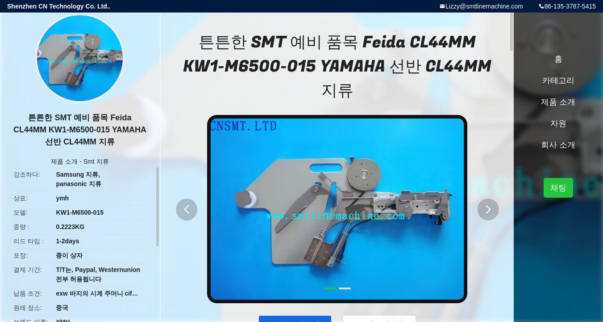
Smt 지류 (96, 161)
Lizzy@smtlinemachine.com (484, 6)
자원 (558, 123)
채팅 (558, 187)
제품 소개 (64, 161)
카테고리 (558, 80)
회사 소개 (558, 144)
